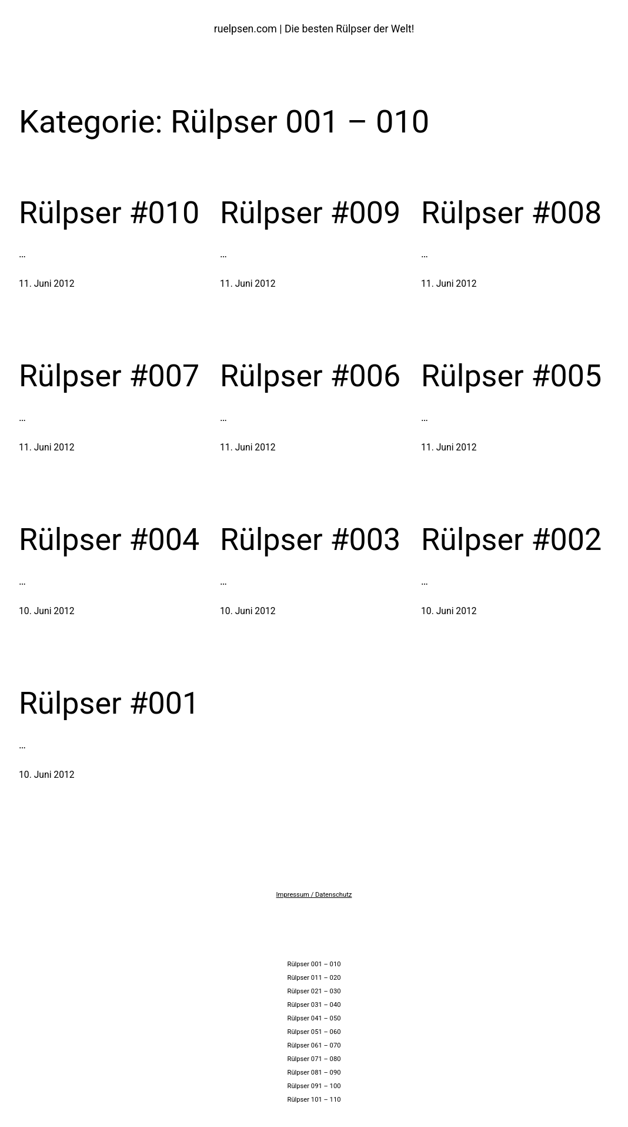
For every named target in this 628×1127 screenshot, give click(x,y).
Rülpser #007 (109, 376)
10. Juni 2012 (47, 610)
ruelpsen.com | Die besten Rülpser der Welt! (314, 29)
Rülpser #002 (511, 540)
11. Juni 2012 (47, 283)
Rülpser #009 (310, 213)
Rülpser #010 (109, 213)
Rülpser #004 (109, 540)
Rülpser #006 (310, 376)
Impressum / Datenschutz (314, 895)
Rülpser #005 (511, 376)
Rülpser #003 (310, 540)
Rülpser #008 (511, 213)
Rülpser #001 (109, 703)
